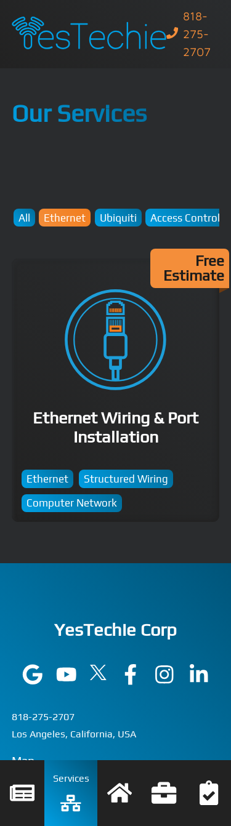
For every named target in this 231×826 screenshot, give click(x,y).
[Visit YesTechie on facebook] (130, 681)
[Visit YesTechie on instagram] (164, 681)
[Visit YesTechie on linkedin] (198, 681)
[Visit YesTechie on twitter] (98, 676)
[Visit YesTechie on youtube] (66, 681)
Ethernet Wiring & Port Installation (116, 391)
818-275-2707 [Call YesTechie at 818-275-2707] (43, 717)
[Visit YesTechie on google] (32, 681)
